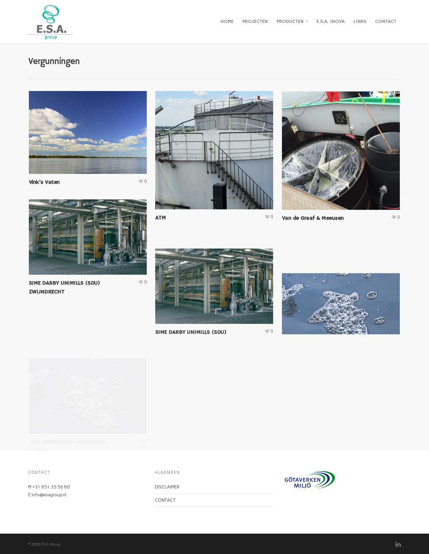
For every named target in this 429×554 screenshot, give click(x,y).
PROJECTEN (255, 22)
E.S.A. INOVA (330, 22)
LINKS (359, 22)
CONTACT (385, 22)
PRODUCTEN (293, 21)
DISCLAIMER (167, 487)
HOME (227, 22)
